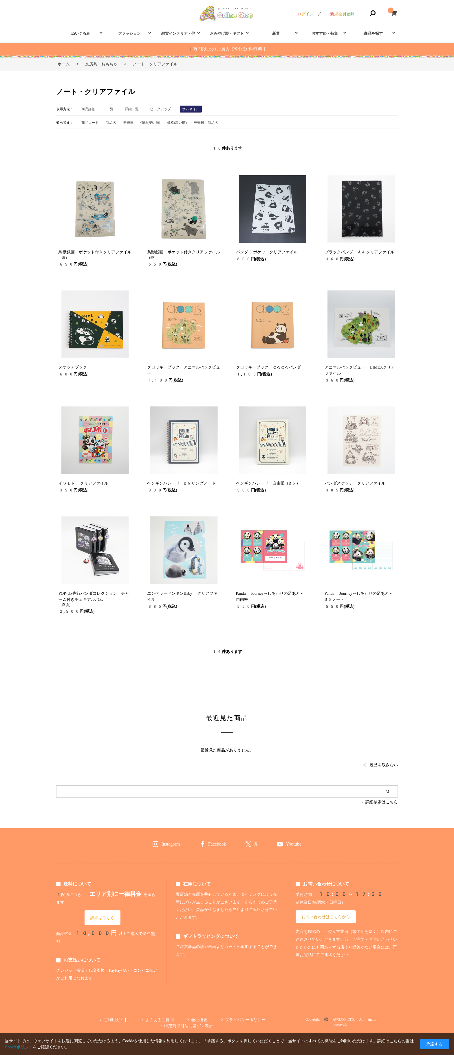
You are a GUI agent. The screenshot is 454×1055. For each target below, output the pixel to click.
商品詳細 (88, 109)
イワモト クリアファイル (83, 483)
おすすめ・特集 (325, 33)
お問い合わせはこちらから (325, 916)
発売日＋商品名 (206, 123)
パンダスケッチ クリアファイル (355, 483)
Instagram (170, 844)
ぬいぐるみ (80, 33)
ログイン (305, 14)
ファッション (129, 33)
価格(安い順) (150, 123)
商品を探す (373, 33)
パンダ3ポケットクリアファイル (267, 252)
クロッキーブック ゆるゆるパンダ (268, 367)
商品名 (111, 123)
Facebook (217, 844)
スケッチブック (72, 367)
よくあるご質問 (159, 1019)
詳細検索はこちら (381, 802)
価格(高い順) (177, 123)
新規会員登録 (342, 14)
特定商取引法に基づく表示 (188, 1025)
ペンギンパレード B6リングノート (181, 483)
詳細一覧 (132, 109)
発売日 (128, 123)
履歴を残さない (383, 765)
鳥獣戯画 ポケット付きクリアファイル (94, 252)
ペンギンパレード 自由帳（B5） (268, 483)
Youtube (293, 844)
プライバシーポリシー (245, 1019)
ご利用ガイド (116, 1019)
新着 (276, 33)
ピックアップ (160, 109)
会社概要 (199, 1019)
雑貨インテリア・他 (178, 33)
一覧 (110, 109)
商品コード (90, 123)
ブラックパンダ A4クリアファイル (359, 252)
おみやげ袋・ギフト (227, 33)
